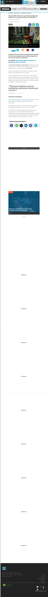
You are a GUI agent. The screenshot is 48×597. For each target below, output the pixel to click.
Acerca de (43, 576)
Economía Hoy (11, 5)
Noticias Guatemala (14, 13)
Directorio (43, 581)
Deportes (29, 5)
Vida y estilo (37, 5)
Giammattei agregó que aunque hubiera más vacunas (22, 99)
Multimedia (4, 576)
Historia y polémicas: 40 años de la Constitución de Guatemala (20, 209)
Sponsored (9, 576)
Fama (33, 5)
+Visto (24, 148)
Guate (20, 5)
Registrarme (11, 1)
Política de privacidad (41, 578)
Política (29, 13)
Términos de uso (42, 580)
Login (6, 1)
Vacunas (10, 24)
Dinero (24, 5)
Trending (43, 5)
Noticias (16, 5)
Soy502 (5, 5)
